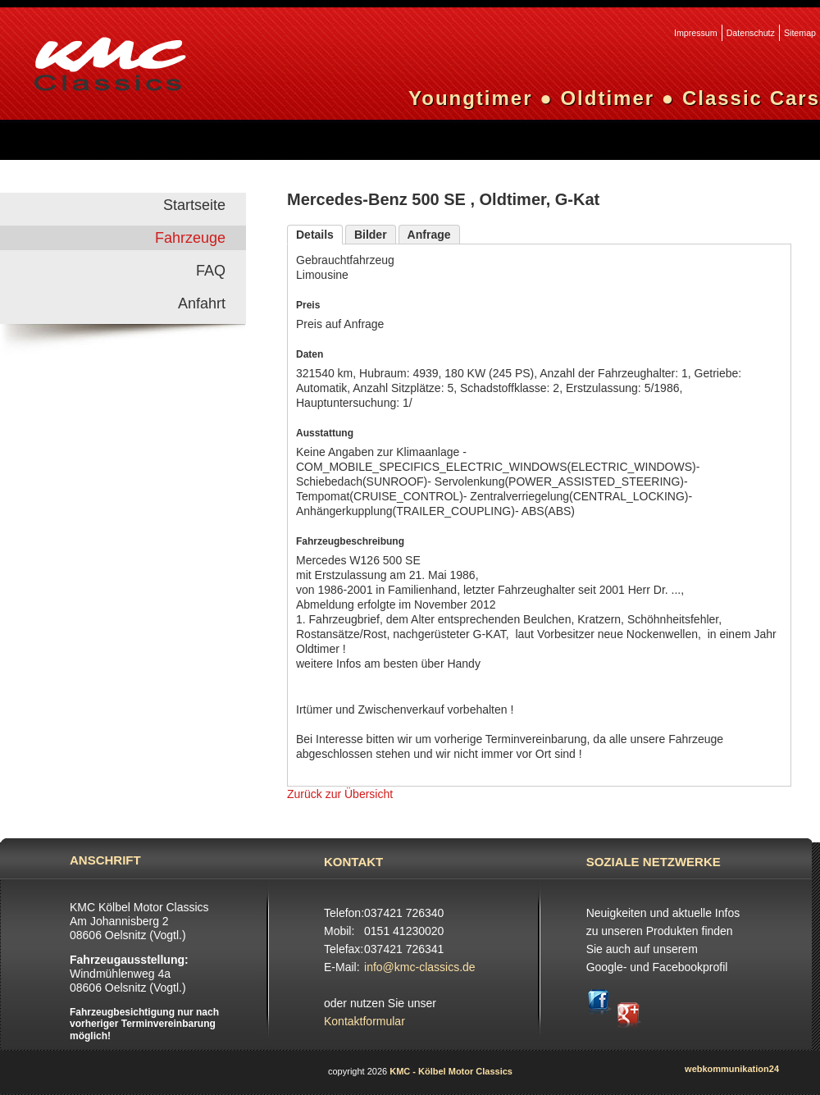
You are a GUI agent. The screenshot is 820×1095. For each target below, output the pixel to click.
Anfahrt (202, 303)
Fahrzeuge (190, 238)
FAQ (211, 270)
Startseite (194, 205)
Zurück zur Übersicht (340, 794)
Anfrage (429, 234)
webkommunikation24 (732, 1069)
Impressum (696, 33)
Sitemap (800, 33)
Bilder (370, 234)
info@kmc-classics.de (420, 967)
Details (315, 234)
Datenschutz (751, 33)
